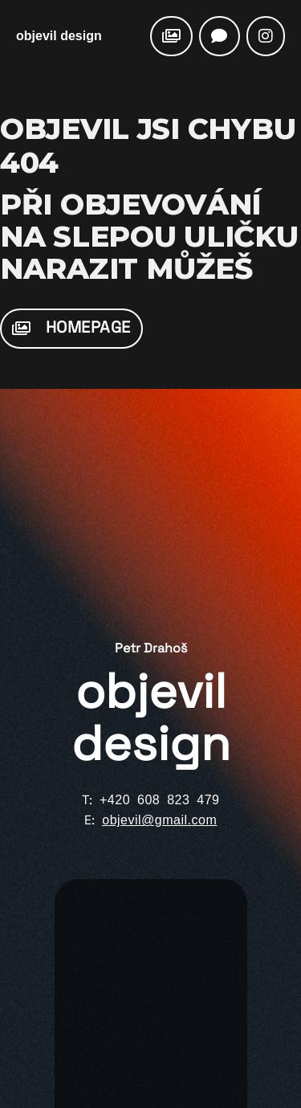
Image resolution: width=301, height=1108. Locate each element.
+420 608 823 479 (159, 800)
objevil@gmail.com (159, 820)
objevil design (59, 36)
